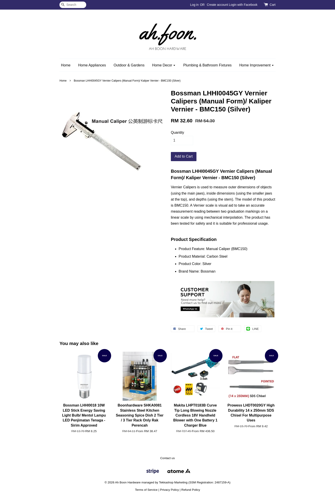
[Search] (72, 5)
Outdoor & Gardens (129, 65)
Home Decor (164, 65)
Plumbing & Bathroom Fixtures (207, 65)
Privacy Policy (169, 489)
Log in (194, 4)
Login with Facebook (243, 4)
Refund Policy (190, 489)
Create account (217, 4)
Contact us (167, 458)
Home (66, 65)
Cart (273, 4)
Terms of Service (146, 489)
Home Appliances (92, 65)
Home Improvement (256, 65)
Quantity (177, 132)
